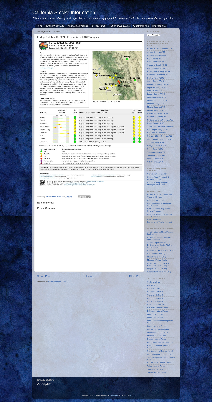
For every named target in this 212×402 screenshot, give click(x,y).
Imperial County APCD (156, 87)
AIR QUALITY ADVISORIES (78, 26)
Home (89, 276)
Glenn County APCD (155, 81)
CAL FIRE (151, 285)
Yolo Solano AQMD (155, 369)
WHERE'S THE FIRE (141, 26)
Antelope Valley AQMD (156, 55)
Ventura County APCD (156, 159)
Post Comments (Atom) (57, 282)
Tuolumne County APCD (157, 155)
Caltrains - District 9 (155, 301)
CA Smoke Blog (153, 282)
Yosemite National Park (156, 373)
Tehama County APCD (156, 152)
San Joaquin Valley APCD (157, 133)
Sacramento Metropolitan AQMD (160, 126)
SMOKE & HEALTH (99, 26)
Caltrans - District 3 (155, 295)
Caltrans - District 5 (155, 298)
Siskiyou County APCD (156, 146)
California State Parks (156, 304)
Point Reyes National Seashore (160, 342)
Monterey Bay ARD (155, 110)
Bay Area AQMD (153, 58)
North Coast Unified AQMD (158, 113)
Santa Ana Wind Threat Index (159, 354)
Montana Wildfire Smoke (157, 260)
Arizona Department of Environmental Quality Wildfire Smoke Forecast (159, 245)
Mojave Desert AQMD (156, 107)
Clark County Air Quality (157, 174)
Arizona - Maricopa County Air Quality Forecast (159, 238)
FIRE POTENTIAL (158, 26)
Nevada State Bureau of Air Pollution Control (158, 178)
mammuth (114, 395)
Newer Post (43, 276)
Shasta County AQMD (156, 142)
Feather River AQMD (155, 78)
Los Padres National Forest (158, 329)
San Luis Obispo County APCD (159, 136)
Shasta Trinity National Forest (159, 363)
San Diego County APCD (157, 130)
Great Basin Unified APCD (158, 84)
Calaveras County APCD (157, 65)
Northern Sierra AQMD (156, 117)
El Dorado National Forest (157, 311)
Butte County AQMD (155, 62)
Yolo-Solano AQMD (155, 162)
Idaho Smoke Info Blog (156, 257)
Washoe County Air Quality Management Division (158, 184)
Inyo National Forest (155, 317)
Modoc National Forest (156, 336)
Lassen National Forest (156, 326)
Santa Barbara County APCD (159, 139)
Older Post (135, 276)
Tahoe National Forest (156, 366)
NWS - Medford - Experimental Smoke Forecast (159, 215)
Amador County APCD (156, 52)
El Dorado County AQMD (157, 75)
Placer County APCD (155, 123)
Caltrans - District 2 (155, 292)
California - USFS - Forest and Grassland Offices (159, 196)
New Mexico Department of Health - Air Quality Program (158, 264)
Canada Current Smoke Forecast (160, 250)
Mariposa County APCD (157, 97)
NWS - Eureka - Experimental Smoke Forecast (159, 204)
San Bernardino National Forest (160, 351)
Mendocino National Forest (158, 333)
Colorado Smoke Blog (156, 254)
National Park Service (156, 200)
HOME (39, 26)
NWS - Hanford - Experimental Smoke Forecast (159, 210)
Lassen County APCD (156, 94)
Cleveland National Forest (157, 308)
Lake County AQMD (155, 91)
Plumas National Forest (156, 339)
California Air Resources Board (159, 49)
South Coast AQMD (155, 149)
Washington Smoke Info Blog (159, 272)
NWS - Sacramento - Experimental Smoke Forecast (159, 221)
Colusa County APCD (156, 68)
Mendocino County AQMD (157, 100)
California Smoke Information (63, 12)
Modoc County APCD (156, 104)
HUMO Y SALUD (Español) (120, 26)
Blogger (132, 395)
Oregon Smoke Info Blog (157, 269)
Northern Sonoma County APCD (160, 120)
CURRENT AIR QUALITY (55, 26)
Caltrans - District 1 (155, 288)
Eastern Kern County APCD (158, 71)
